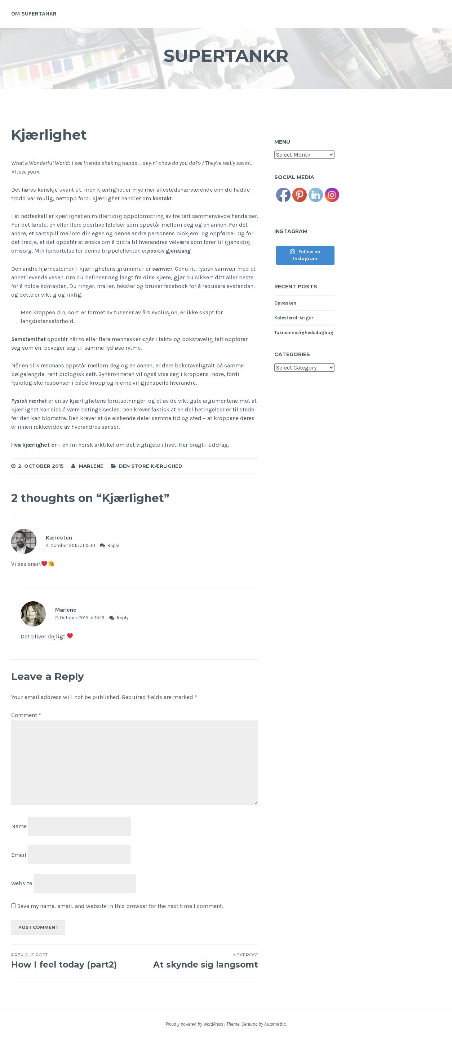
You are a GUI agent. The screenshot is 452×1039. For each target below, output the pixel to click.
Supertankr (226, 55)
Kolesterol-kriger (294, 317)
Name (19, 826)
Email (18, 854)
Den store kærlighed (150, 466)
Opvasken (285, 303)
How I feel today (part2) (73, 961)
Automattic (275, 1024)
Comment (26, 715)
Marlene (91, 466)
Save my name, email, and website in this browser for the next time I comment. (120, 906)
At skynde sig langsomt (196, 961)
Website (21, 882)
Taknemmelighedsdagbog (303, 332)
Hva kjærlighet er (34, 444)
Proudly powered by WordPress (194, 1024)
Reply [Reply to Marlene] (122, 617)
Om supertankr (34, 13)
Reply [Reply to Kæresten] (113, 545)
